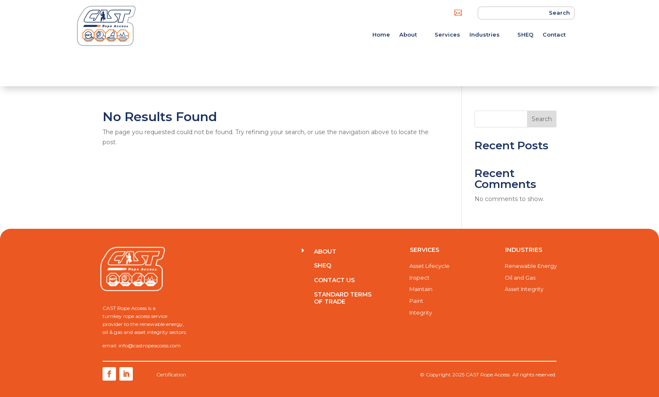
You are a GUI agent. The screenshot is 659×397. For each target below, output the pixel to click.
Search (542, 119)
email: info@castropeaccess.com (142, 345)
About (408, 35)
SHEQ (525, 35)
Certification (171, 374)
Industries (484, 35)
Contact (554, 35)
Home (381, 35)
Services (447, 35)
